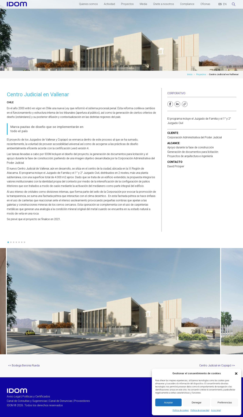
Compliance (187, 4)
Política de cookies (181, 410)
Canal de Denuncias (60, 401)
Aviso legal (216, 410)
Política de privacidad (199, 410)
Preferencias (224, 402)
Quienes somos (88, 4)
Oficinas (205, 4)
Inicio (189, 74)
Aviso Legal (14, 396)
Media (143, 4)
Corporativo (176, 93)
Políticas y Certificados (36, 396)
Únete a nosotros (163, 4)
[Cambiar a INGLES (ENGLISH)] (225, 4)
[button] (236, 373)
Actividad (109, 4)
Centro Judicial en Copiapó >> (217, 365)
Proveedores (82, 401)
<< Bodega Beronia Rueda (24, 365)
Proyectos (127, 4)
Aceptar (168, 402)
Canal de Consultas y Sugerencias (27, 401)
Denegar (197, 402)
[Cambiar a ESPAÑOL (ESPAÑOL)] (220, 4)
